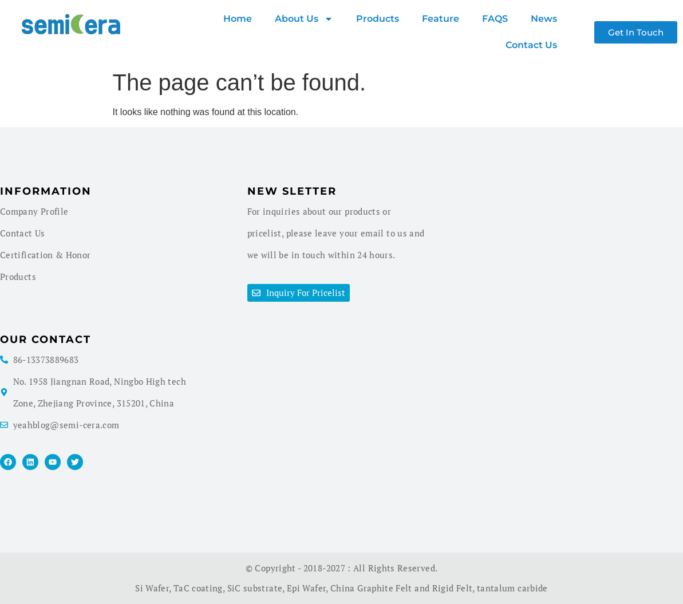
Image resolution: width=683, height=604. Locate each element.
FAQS (495, 18)
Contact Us (531, 45)
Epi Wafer (306, 588)
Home (237, 18)
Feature (440, 18)
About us (304, 19)
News (544, 18)
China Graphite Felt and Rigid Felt (401, 588)
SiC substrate (255, 588)
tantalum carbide (512, 588)
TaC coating (198, 588)
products (377, 18)
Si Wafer (152, 588)
